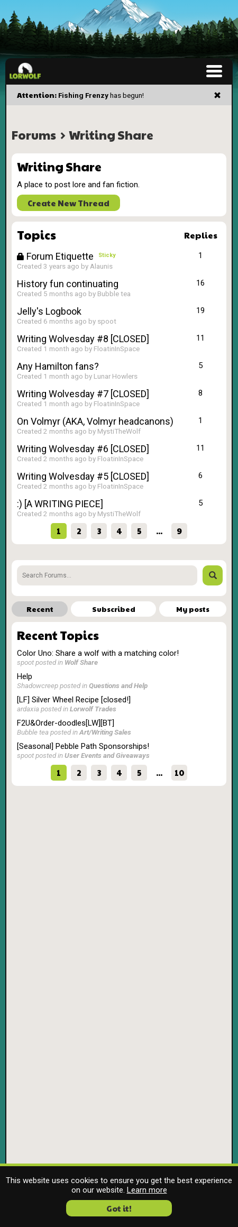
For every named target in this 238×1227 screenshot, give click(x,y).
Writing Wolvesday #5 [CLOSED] (83, 476)
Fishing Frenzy (83, 95)
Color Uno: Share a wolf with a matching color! (98, 653)
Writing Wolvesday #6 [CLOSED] (83, 448)
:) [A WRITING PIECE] (60, 503)
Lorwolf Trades (93, 708)
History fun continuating (67, 283)
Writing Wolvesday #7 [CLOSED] (83, 393)
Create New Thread (68, 202)
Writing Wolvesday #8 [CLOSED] (83, 338)
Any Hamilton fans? (58, 366)
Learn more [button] (147, 1190)
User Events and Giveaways (107, 755)
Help (24, 676)
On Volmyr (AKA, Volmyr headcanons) (95, 421)
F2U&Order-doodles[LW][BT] (65, 723)
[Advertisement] (119, 865)
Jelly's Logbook (49, 311)
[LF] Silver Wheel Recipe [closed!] (74, 699)
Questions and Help (118, 685)
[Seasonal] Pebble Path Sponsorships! (83, 746)
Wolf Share (81, 662)
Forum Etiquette (56, 256)
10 (180, 772)
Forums (34, 134)
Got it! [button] (119, 1208)
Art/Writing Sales (105, 732)
